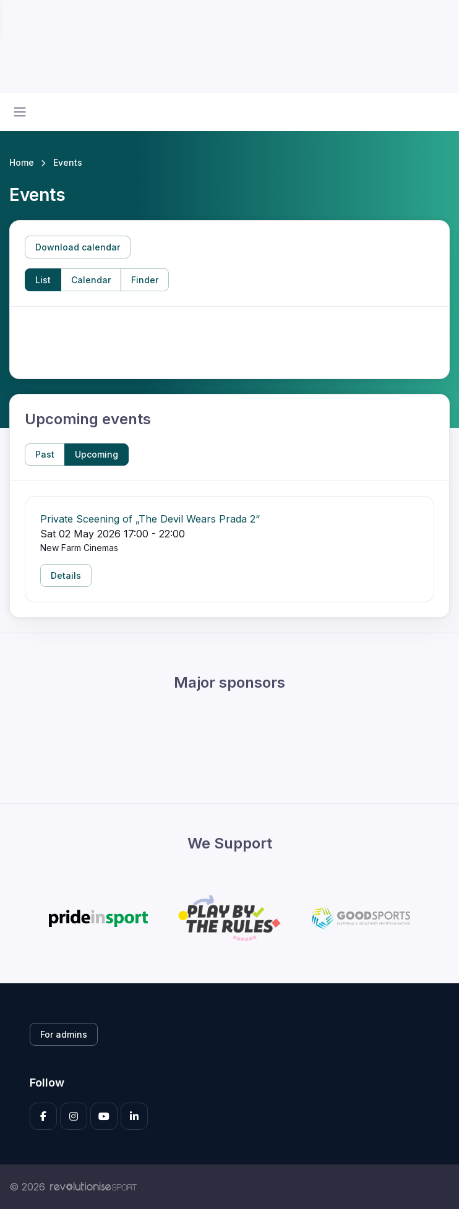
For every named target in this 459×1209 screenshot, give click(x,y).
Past (44, 454)
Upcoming (96, 454)
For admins (63, 1034)
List (43, 280)
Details (66, 575)
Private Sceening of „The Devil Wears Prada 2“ (150, 519)
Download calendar (77, 247)
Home (21, 162)
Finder (144, 280)
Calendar (91, 280)
